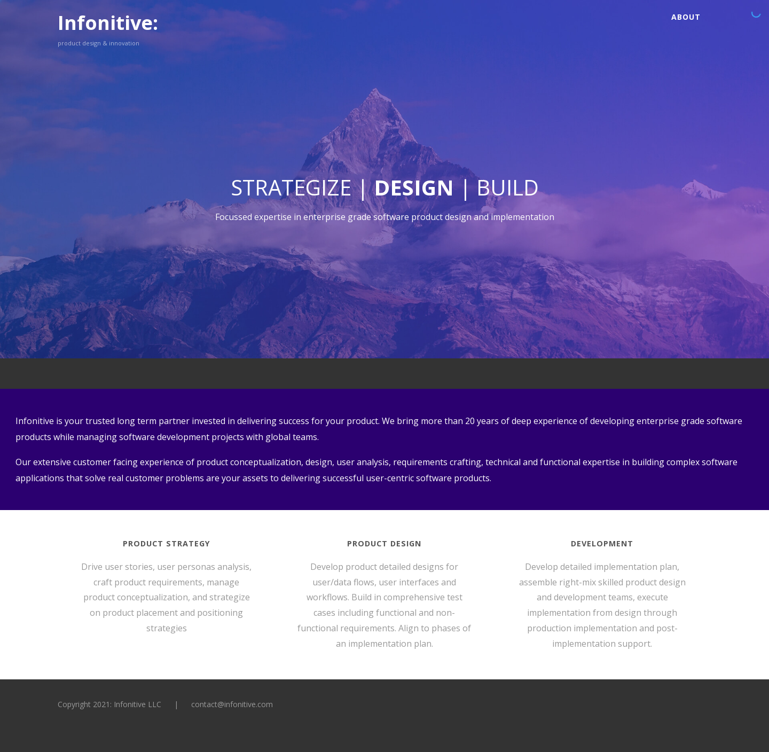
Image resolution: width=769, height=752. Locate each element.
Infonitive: (108, 23)
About (686, 17)
